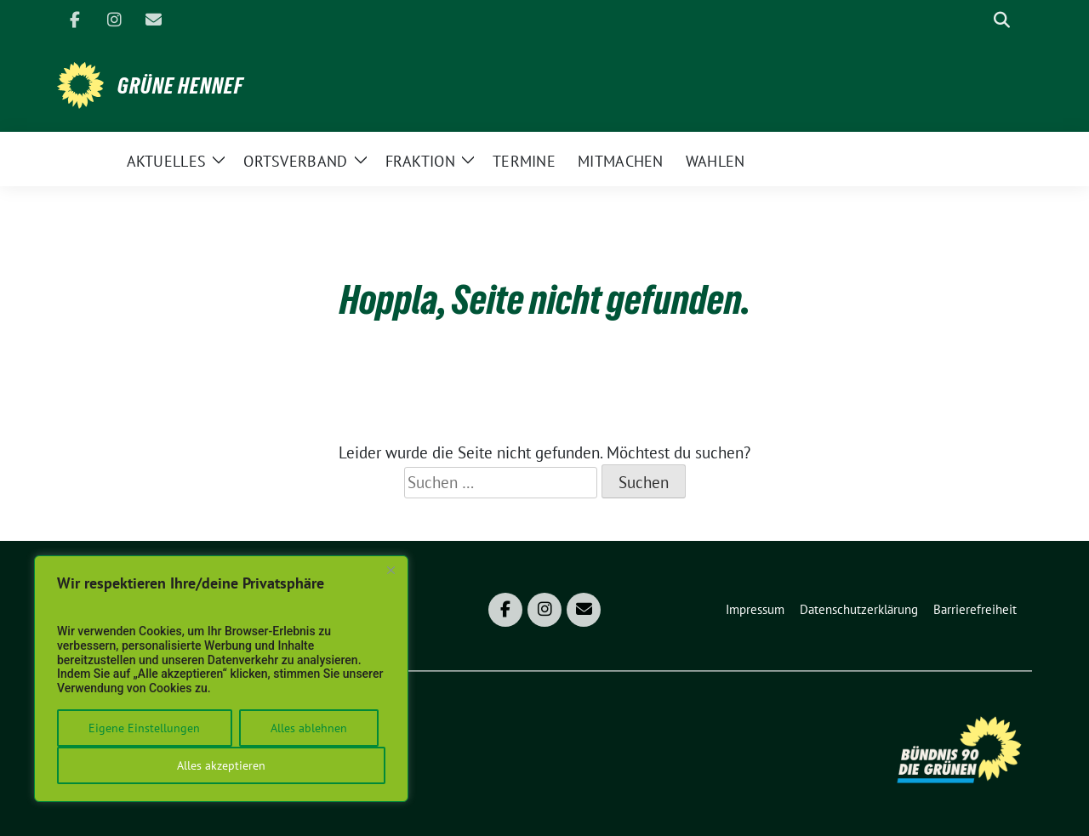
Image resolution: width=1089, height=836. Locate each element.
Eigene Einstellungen (144, 728)
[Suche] (977, 20)
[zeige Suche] (1001, 20)
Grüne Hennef (180, 86)
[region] (221, 678)
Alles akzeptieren (221, 765)
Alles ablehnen (309, 728)
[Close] (390, 570)
